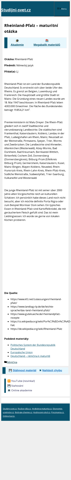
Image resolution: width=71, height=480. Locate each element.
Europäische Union (21, 352)
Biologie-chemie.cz (24, 412)
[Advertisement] (29, 252)
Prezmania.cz (57, 412)
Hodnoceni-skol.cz (42, 412)
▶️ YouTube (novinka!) (21, 381)
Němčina (12, 362)
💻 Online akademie (19, 390)
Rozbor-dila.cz (24, 408)
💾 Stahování (15, 385)
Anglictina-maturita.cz (42, 408)
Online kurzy (9, 416)
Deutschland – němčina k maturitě (30, 356)
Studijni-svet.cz (16, 9)
